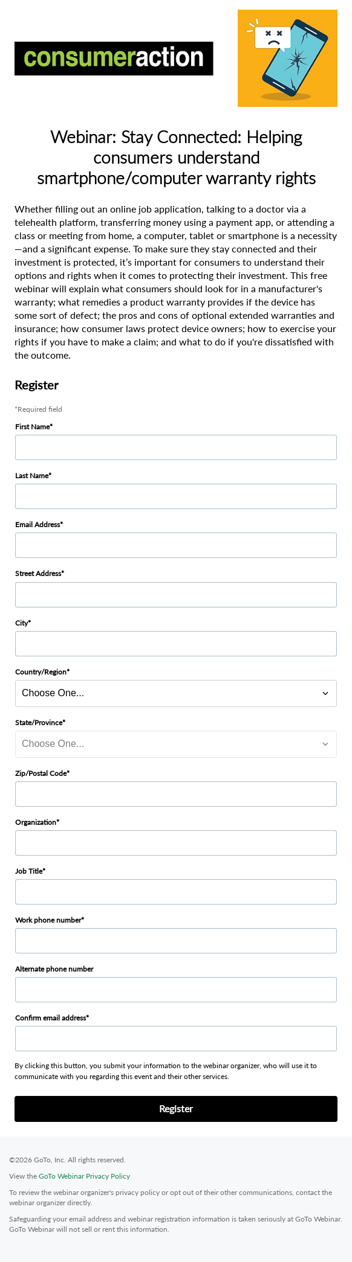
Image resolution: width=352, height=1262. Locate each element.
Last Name (31, 475)
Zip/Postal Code (41, 773)
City (21, 622)
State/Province (38, 722)
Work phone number (48, 919)
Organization (35, 822)
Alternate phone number (54, 968)
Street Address (38, 573)
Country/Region (41, 671)
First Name (32, 426)
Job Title (28, 871)
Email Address (37, 524)
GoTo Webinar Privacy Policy (84, 1175)
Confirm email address (50, 1017)
